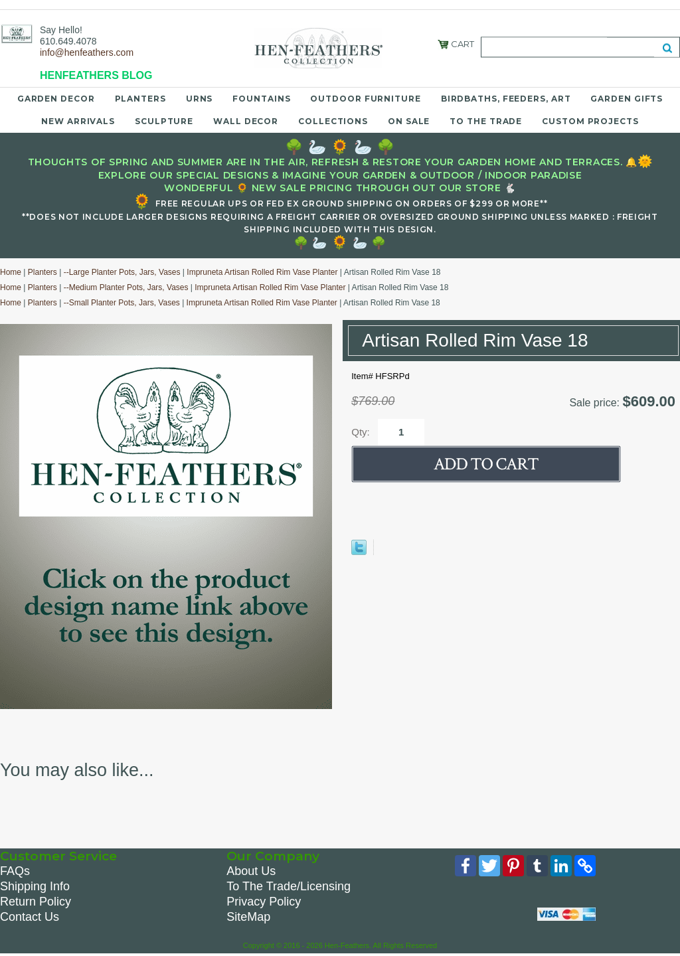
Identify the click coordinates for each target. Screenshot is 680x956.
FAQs (15, 871)
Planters (140, 98)
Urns (199, 98)
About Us (251, 871)
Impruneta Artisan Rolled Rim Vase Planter (262, 272)
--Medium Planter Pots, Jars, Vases (126, 287)
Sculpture (164, 120)
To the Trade (486, 120)
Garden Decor (56, 98)
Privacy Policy (263, 901)
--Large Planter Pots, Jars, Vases (122, 272)
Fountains (261, 98)
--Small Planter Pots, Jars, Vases (122, 302)
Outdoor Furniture (365, 98)
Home (10, 272)
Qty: (360, 431)
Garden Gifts (626, 98)
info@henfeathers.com (86, 52)
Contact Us (29, 916)
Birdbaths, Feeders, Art (506, 98)
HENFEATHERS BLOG (96, 75)
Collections (333, 120)
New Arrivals (78, 120)
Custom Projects (590, 120)
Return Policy (35, 901)
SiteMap (248, 916)
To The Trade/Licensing (288, 886)
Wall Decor (245, 120)
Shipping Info (35, 886)
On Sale (409, 120)
